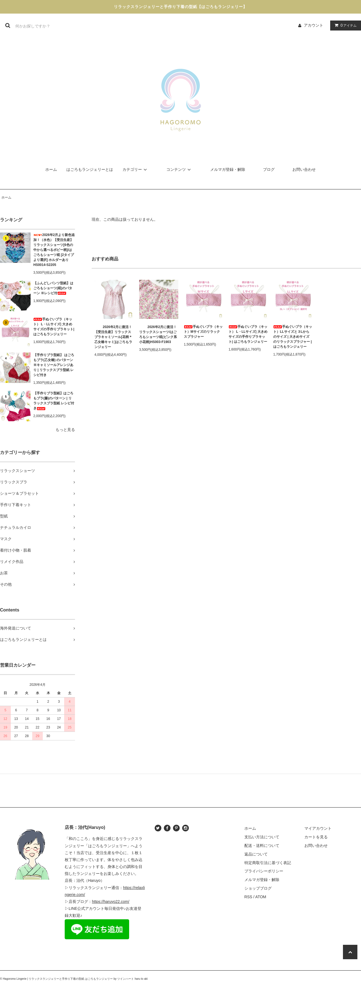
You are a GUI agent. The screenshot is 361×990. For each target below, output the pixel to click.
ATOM (260, 897)
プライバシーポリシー (263, 871)
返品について (256, 854)
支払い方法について (261, 837)
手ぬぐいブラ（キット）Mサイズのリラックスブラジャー (203, 332)
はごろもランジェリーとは (89, 169)
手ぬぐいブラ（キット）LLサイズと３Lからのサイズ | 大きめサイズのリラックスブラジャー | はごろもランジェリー (292, 337)
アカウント (313, 25)
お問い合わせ (304, 169)
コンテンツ (179, 169)
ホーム (51, 169)
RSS (248, 897)
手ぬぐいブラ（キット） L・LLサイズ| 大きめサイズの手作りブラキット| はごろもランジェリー (53, 326)
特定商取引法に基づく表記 (267, 862)
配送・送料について (261, 845)
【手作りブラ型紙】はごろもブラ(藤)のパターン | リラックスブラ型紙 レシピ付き (53, 400)
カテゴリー (135, 169)
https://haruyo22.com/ (110, 901)
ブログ (269, 169)
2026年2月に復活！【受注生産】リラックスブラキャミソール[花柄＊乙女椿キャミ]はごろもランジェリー (113, 337)
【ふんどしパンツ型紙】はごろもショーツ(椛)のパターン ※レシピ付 (53, 288)
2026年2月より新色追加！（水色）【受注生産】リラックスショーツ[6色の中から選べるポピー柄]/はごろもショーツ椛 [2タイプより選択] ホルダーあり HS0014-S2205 (54, 250)
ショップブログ (258, 888)
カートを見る (316, 837)
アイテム (344, 25)
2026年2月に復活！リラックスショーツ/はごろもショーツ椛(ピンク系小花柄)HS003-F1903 (158, 334)
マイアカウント (318, 828)
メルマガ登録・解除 (227, 169)
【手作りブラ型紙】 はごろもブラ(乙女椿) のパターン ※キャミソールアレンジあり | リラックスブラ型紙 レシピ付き (53, 365)
